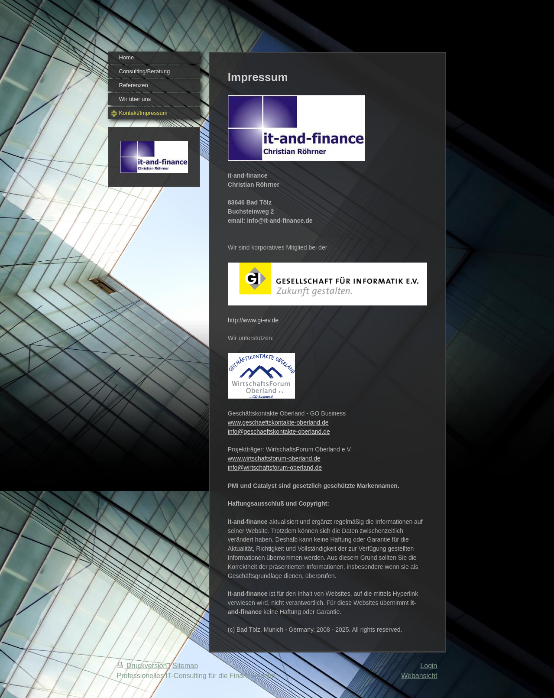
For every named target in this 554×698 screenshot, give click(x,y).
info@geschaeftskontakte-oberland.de (279, 431)
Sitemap (185, 665)
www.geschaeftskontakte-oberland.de (278, 422)
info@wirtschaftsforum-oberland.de (275, 467)
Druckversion (143, 665)
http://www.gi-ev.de (253, 320)
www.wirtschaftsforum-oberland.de (274, 458)
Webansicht (419, 675)
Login (428, 665)
